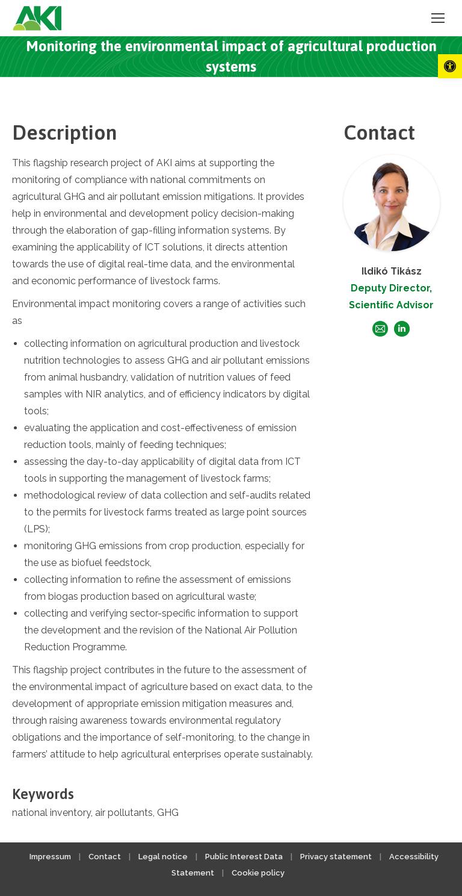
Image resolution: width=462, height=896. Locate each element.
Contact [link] (104, 856)
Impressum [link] (50, 856)
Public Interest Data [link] (244, 856)
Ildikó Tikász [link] (392, 271)
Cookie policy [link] (258, 872)
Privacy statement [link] (336, 856)
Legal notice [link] (163, 856)
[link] (450, 66)
